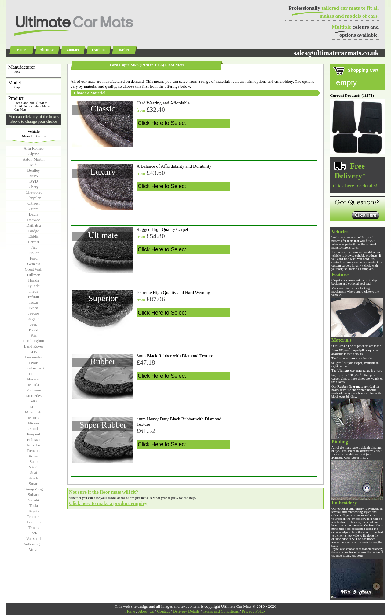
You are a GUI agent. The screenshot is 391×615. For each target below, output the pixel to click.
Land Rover (33, 346)
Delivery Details (186, 611)
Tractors (33, 516)
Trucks (33, 527)
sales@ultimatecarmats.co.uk (336, 53)
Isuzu (33, 302)
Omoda (33, 428)
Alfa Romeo (34, 148)
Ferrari (33, 241)
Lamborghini (33, 340)
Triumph (34, 522)
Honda (33, 280)
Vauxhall (33, 538)
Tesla (33, 505)
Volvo (33, 549)
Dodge (33, 230)
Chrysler (34, 197)
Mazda (33, 384)
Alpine (33, 153)
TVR (34, 533)
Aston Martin (33, 159)
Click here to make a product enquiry (108, 503)
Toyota (33, 511)
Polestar (33, 439)
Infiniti (33, 296)
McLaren (33, 390)
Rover (34, 456)
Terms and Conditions (221, 611)
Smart (33, 483)
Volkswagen (34, 544)
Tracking (98, 50)
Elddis (33, 236)
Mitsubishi (33, 412)
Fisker (33, 252)
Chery (34, 186)
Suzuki (33, 500)
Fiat (34, 247)
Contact (73, 50)
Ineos (33, 291)
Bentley (33, 170)
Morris (33, 417)
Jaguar (33, 318)
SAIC (33, 467)
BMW (33, 175)
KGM (33, 329)
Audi (34, 164)
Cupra (34, 208)
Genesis (33, 263)
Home (21, 50)
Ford (33, 258)
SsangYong (33, 489)
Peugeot (33, 434)
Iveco (33, 307)
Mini (34, 406)
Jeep (33, 324)
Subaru (33, 494)
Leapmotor (33, 357)
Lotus (33, 373)
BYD (33, 181)
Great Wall (33, 269)
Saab (34, 461)
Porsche (33, 445)
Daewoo (33, 219)
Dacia (33, 214)
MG (33, 401)
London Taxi (33, 368)
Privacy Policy (254, 611)
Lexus (34, 362)
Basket (124, 50)
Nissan (33, 423)
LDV (33, 351)
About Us (47, 50)
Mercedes (34, 395)
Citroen (33, 203)
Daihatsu (33, 225)
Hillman (33, 274)
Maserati (34, 379)
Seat (33, 472)
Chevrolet (34, 192)
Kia (33, 335)
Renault (33, 450)
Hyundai (34, 285)
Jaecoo (33, 313)
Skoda (33, 478)
